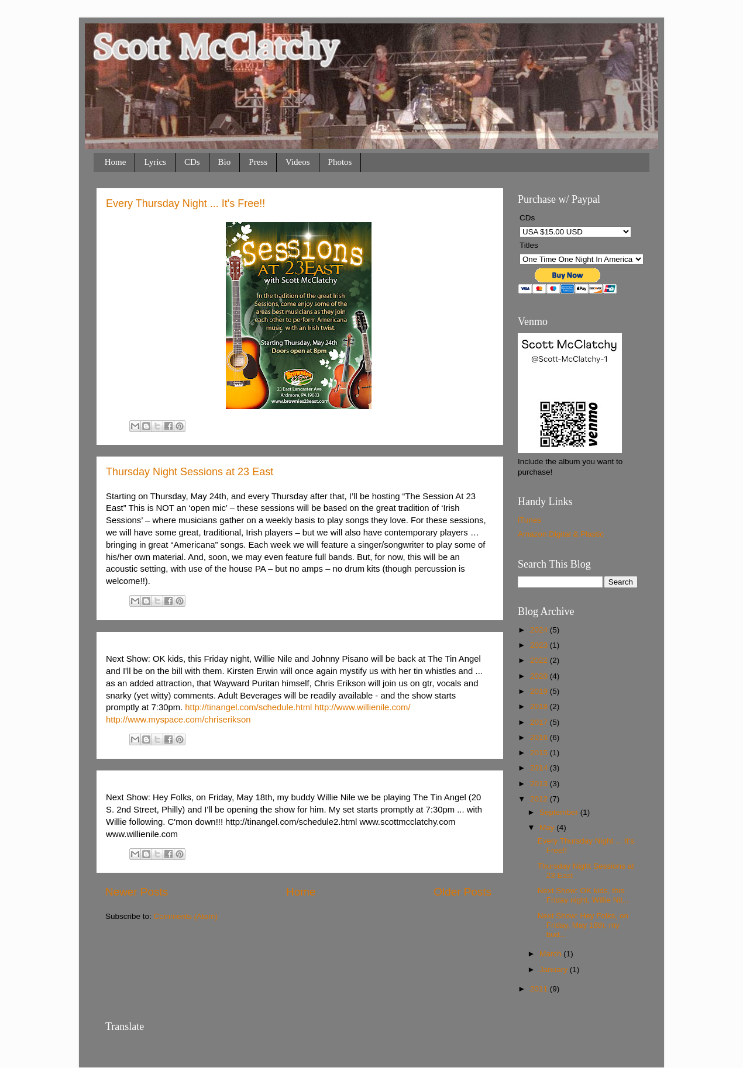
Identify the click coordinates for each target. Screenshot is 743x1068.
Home (115, 162)
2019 (540, 691)
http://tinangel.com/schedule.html (248, 707)
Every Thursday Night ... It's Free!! (185, 203)
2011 (540, 988)
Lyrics (155, 162)
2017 (540, 722)
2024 (540, 629)
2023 (540, 645)
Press (258, 162)
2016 (540, 737)
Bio (224, 162)
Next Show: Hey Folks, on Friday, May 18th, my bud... (583, 925)
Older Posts (462, 892)
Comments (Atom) (186, 916)
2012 (540, 798)
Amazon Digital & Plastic (561, 534)
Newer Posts (136, 892)
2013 (540, 783)
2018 (540, 706)
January (554, 969)
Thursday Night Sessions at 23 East (189, 472)
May (547, 827)
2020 (540, 676)
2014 (540, 767)
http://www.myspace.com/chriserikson (178, 719)
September (559, 812)
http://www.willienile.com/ (362, 707)
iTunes (529, 520)
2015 (540, 752)
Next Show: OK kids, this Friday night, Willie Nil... (583, 895)
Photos (340, 162)
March (551, 953)
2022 (540, 660)
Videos (297, 162)
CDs (192, 162)
